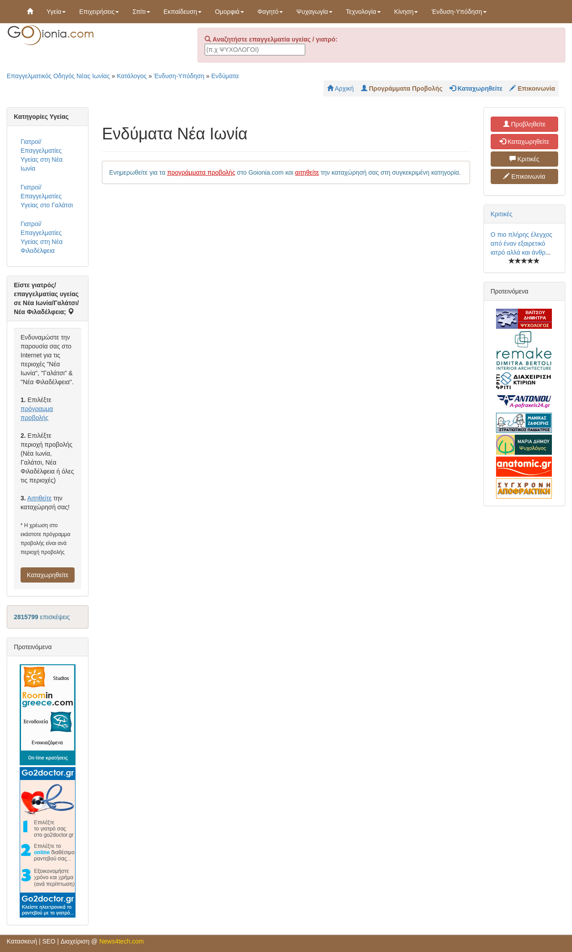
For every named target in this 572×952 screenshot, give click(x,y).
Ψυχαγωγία (314, 11)
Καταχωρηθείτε (47, 575)
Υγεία (56, 11)
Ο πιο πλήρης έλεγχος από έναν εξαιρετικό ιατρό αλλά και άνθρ (521, 243)
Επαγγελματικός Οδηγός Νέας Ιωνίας (58, 76)
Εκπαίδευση (183, 11)
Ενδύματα (225, 76)
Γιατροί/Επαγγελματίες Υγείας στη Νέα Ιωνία (42, 155)
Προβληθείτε (524, 124)
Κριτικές (524, 159)
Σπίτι (141, 11)
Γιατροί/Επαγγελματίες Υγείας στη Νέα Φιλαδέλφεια (42, 237)
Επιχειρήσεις (99, 11)
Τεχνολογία (363, 11)
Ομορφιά (229, 11)
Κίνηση (406, 11)
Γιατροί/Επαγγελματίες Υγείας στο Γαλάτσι (47, 196)
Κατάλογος (132, 76)
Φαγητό (270, 11)
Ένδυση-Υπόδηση (458, 11)
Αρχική (340, 88)
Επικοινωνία (524, 176)
